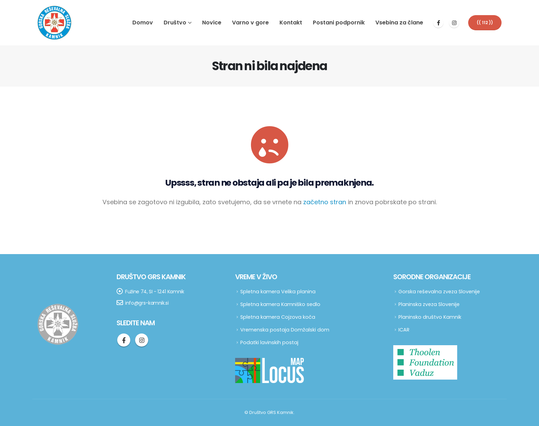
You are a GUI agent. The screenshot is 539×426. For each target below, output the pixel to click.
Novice (211, 22)
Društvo (175, 22)
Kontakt (290, 22)
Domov (142, 22)
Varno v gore (250, 22)
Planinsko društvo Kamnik (429, 317)
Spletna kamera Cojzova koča (277, 317)
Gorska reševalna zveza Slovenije (439, 291)
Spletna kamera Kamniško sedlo (280, 304)
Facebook (123, 340)
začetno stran (324, 202)
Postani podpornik (339, 22)
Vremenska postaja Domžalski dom (284, 329)
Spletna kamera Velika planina (278, 291)
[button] (485, 22)
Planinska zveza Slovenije (429, 304)
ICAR (403, 329)
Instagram (141, 340)
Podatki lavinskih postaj (269, 342)
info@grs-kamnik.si (147, 302)
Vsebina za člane (399, 22)
